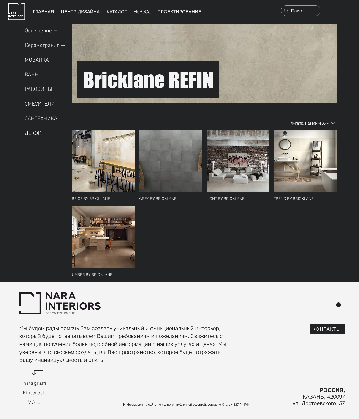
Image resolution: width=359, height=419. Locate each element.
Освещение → (42, 31)
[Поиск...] (300, 11)
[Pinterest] (34, 392)
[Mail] (34, 402)
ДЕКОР (33, 133)
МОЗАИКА (37, 60)
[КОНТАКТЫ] (327, 329)
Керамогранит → (45, 45)
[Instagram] (34, 383)
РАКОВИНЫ (38, 89)
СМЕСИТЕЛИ (40, 104)
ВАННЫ (34, 75)
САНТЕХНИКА (41, 119)
